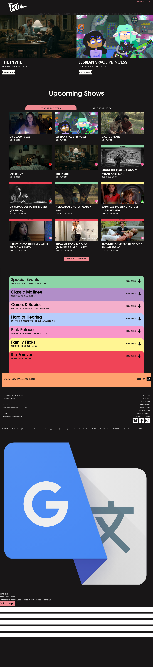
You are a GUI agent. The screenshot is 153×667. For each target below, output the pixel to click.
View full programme (76, 260)
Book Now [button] (9, 72)
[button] (148, 6)
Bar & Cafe (119, 7)
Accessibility (145, 402)
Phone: (5, 405)
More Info (136, 7)
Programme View (51, 108)
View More (130, 282)
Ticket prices (145, 405)
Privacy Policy (144, 411)
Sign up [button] (140, 380)
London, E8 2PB (9, 399)
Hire (75, 7)
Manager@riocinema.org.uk (13, 417)
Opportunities (145, 408)
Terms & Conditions (142, 417)
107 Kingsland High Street (13, 396)
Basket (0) (140, 1)
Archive (103, 7)
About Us (146, 396)
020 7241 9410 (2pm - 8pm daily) (15, 408)
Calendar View (102, 108)
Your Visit (146, 399)
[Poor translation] (11, 605)
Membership (88, 7)
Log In (148, 1)
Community (62, 7)
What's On (44, 7)
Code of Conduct (143, 414)
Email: (5, 414)
